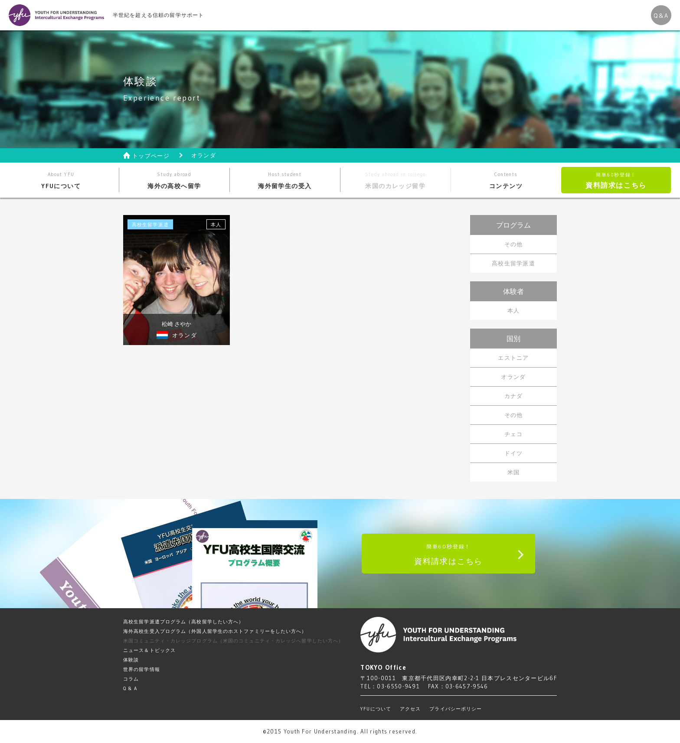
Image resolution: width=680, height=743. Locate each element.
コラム (131, 679)
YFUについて (61, 180)
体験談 (131, 660)
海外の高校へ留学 (174, 180)
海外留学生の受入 (284, 180)
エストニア (513, 357)
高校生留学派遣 (513, 263)
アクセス (410, 709)
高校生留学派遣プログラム (183, 622)
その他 (513, 244)
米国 (513, 472)
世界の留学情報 (141, 669)
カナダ (513, 395)
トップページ (151, 156)
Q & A (130, 688)
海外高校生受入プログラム (215, 631)
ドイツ (513, 453)
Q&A (661, 16)
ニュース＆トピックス (149, 650)
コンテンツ (506, 180)
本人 (513, 310)
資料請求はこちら (616, 180)
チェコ (513, 433)
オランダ (513, 376)
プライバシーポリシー (455, 709)
